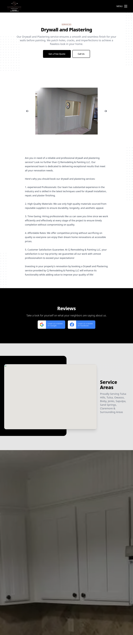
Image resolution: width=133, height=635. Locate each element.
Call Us (81, 53)
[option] (66, 111)
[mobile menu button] (126, 6)
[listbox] (66, 111)
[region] (66, 111)
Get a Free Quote (56, 53)
